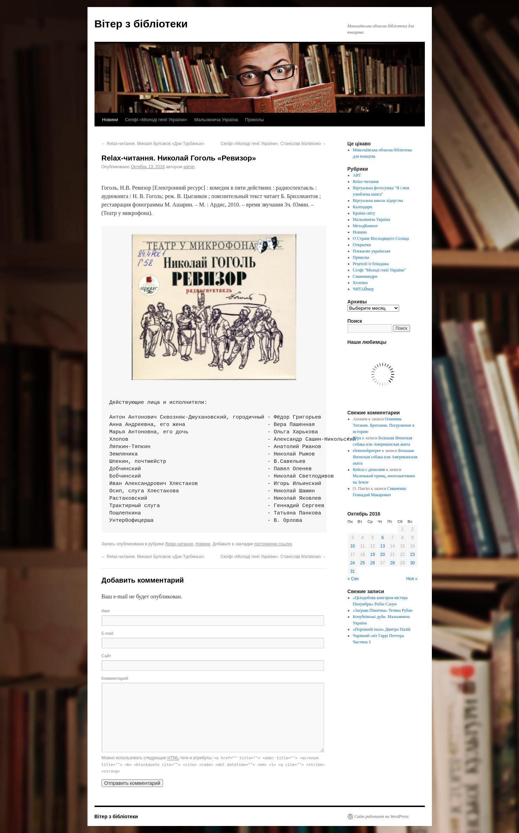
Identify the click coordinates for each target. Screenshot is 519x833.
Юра (357, 437)
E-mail (107, 633)
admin (189, 166)
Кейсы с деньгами (369, 469)
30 (412, 562)
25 (362, 562)
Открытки (362, 244)
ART (357, 175)
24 (352, 562)
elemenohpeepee (367, 450)
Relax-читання (179, 544)
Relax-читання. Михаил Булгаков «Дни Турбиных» (153, 143)
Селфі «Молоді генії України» (156, 119)
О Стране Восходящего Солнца (381, 238)
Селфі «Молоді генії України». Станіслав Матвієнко (273, 143)
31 (352, 571)
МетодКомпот (365, 225)
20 (382, 554)
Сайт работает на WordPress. (382, 816)
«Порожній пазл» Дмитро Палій (381, 629)
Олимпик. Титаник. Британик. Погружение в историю (383, 425)
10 (352, 546)
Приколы (254, 119)
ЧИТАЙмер (363, 289)
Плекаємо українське (371, 251)
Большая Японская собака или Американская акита (385, 457)
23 (412, 554)
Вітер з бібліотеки (141, 23)
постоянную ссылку (273, 544)
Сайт (106, 656)
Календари (362, 206)
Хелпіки (360, 282)
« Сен (353, 578)
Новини (110, 119)
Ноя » (411, 578)
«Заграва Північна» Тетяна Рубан (383, 610)
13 (382, 546)
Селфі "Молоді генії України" (379, 270)
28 (392, 562)
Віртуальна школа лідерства (378, 200)
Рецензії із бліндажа (371, 263)
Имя (106, 611)
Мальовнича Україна (216, 119)
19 (372, 554)
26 (372, 562)
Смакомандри (365, 276)
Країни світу (364, 213)
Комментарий (115, 678)
